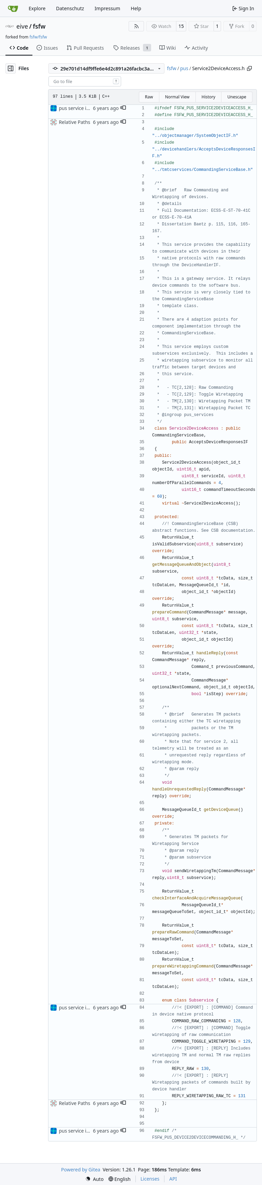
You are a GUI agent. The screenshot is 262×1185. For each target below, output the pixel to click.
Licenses (150, 1178)
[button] (123, 108)
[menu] (94, 1179)
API (173, 1178)
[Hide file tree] (10, 68)
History (208, 97)
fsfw (39, 26)
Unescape (236, 97)
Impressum (107, 8)
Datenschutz (70, 8)
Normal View (177, 97)
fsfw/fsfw (38, 37)
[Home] (13, 8)
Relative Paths (74, 122)
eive (22, 26)
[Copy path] (249, 68)
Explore (37, 8)
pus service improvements (88, 108)
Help (136, 8)
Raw (149, 97)
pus (184, 68)
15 (181, 26)
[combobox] (84, 81)
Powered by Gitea (80, 1169)
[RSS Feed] (136, 26)
